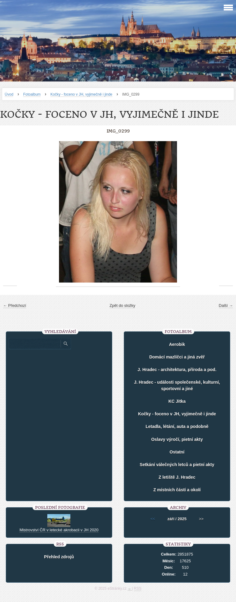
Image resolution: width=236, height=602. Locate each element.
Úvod (9, 94)
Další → (226, 305)
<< (153, 519)
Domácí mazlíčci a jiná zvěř (177, 356)
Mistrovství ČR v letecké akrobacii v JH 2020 (58, 530)
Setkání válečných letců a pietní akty (177, 464)
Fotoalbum (32, 94)
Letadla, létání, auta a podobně (177, 426)
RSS (138, 588)
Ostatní (177, 452)
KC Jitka (177, 401)
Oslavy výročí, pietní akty (177, 439)
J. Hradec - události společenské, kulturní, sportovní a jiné (177, 385)
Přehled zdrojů (59, 556)
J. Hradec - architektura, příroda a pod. (177, 369)
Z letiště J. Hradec (177, 477)
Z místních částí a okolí (177, 489)
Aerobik (177, 344)
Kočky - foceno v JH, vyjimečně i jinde (81, 94)
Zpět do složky (123, 305)
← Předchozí (14, 305)
